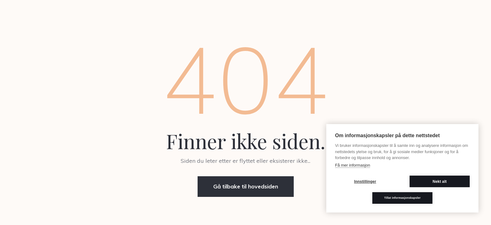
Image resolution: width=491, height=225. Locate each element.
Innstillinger (365, 181)
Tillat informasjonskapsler (402, 197)
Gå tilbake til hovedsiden (245, 186)
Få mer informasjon (352, 165)
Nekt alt (440, 181)
